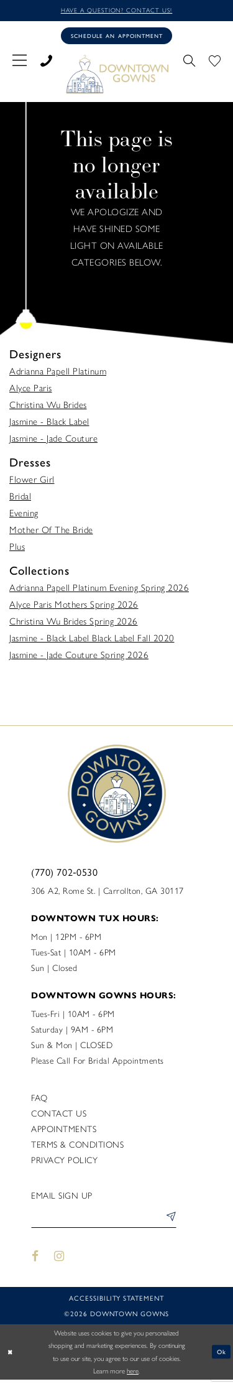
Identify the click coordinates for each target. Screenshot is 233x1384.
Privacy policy (64, 1163)
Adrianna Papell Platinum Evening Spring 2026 (99, 590)
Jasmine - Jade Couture (53, 441)
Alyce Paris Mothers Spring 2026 (74, 607)
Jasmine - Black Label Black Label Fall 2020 (92, 640)
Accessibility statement (116, 1302)
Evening (24, 515)
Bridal (20, 498)
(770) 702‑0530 (64, 874)
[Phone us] (46, 61)
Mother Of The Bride (51, 532)
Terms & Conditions (77, 1147)
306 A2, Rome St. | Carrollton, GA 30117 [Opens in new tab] (107, 893)
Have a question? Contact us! (116, 11)
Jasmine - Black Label (49, 424)
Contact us (58, 1116)
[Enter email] (103, 1221)
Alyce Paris (30, 390)
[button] (20, 62)
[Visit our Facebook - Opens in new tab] (35, 1260)
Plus (17, 549)
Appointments (63, 1131)
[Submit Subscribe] (168, 1221)
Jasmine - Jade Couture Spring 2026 (78, 657)
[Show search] (189, 61)
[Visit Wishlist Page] (214, 61)
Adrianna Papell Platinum (57, 373)
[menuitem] (20, 62)
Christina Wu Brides (48, 407)
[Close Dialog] (10, 1356)
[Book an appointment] (117, 37)
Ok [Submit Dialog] (221, 1356)
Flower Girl (32, 482)
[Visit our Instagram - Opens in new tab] (59, 1260)
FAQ (39, 1100)
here (133, 1375)
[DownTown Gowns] (116, 76)
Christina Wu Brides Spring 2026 (73, 623)
